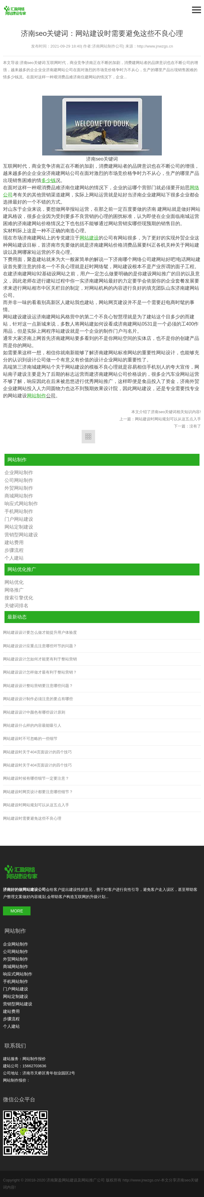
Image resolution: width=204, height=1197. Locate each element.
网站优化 (14, 582)
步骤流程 (14, 550)
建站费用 (14, 542)
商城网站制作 (18, 495)
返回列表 (88, 436)
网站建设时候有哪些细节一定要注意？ (36, 778)
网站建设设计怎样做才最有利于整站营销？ (40, 672)
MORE (16, 911)
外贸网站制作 (18, 488)
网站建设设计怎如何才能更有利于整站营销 (40, 659)
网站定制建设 (18, 526)
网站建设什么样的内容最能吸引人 (32, 725)
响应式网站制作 (21, 503)
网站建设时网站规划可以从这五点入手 (168, 419)
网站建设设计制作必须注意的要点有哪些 (38, 699)
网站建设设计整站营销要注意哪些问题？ (38, 685)
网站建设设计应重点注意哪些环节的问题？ (40, 646)
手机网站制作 (18, 511)
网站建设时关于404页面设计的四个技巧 (37, 752)
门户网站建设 (18, 519)
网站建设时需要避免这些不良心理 (32, 818)
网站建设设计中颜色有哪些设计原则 (34, 712)
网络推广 (14, 590)
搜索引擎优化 (18, 597)
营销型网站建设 (21, 534)
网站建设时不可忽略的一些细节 (30, 738)
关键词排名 (16, 605)
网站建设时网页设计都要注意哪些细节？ (38, 792)
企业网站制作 (18, 472)
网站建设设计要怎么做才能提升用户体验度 (40, 632)
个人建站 (14, 558)
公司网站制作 (18, 480)
